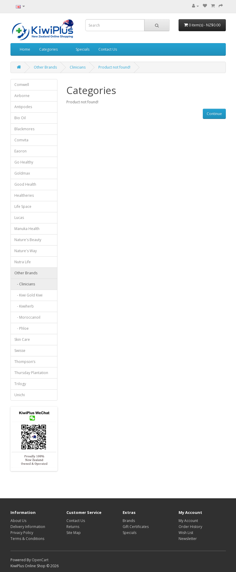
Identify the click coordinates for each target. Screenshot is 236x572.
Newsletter (188, 538)
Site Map (73, 532)
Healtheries (24, 195)
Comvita (21, 140)
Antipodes (23, 106)
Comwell (21, 84)
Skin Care (22, 339)
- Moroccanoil (27, 317)
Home (25, 49)
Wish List (186, 532)
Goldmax (22, 173)
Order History (190, 526)
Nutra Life (22, 261)
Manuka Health (26, 228)
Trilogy (20, 383)
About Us (18, 520)
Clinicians (78, 67)
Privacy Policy (21, 532)
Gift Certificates (136, 526)
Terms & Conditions (27, 538)
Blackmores (24, 128)
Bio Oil (20, 117)
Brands (129, 520)
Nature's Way (25, 250)
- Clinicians (24, 284)
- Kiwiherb (24, 306)
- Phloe (21, 328)
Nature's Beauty (27, 239)
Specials (82, 49)
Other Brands (45, 67)
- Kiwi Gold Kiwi (28, 295)
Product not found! (114, 67)
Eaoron (20, 151)
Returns (72, 526)
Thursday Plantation (31, 372)
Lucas (19, 217)
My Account (188, 520)
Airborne (22, 95)
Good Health (25, 184)
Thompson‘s (24, 361)
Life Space (22, 206)
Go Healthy (23, 162)
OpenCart (40, 559)
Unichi (19, 394)
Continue (214, 113)
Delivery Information (27, 526)
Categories (48, 49)
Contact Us (107, 49)
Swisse (19, 350)
